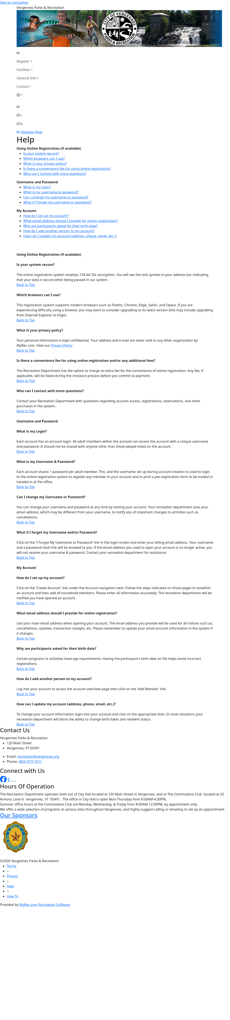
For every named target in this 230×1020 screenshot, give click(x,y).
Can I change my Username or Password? (51, 497)
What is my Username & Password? (46, 461)
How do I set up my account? (46, 215)
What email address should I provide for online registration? (70, 220)
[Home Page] (28, 53)
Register (23, 61)
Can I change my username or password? (56, 197)
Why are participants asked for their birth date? (60, 226)
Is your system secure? (41, 153)
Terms (11, 866)
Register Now (31, 132)
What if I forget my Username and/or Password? (57, 532)
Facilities (23, 69)
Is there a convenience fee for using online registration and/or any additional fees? (86, 360)
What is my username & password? (50, 192)
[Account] (28, 95)
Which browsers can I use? (44, 158)
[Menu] (20, 123)
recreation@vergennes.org (38, 756)
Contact (23, 86)
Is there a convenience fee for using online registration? (67, 168)
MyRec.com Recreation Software (44, 904)
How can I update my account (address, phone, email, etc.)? (70, 236)
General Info (26, 78)
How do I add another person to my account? (58, 231)
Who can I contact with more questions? (54, 173)
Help (10, 886)
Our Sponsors (18, 815)
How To (12, 896)
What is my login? (37, 187)
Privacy (12, 876)
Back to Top (26, 284)
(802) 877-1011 (30, 761)
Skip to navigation (14, 2)
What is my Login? (32, 431)
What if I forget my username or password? (57, 202)
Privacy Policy (61, 345)
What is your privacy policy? (45, 163)
